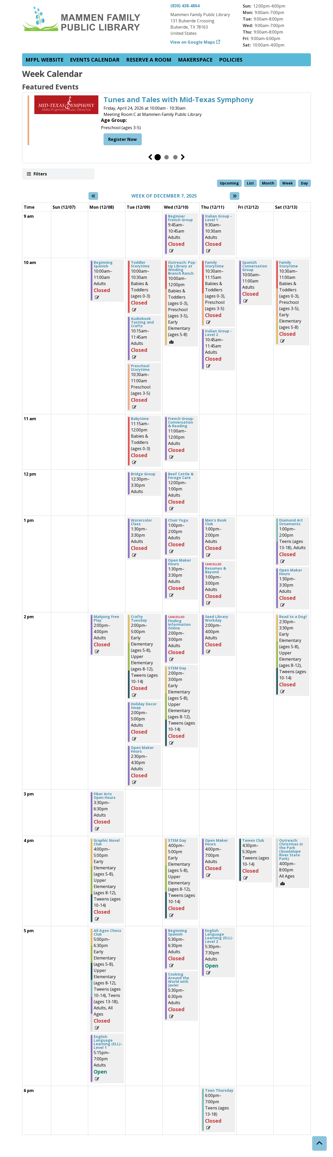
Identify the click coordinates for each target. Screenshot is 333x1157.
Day (304, 183)
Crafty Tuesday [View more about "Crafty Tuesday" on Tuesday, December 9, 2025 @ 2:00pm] (139, 618)
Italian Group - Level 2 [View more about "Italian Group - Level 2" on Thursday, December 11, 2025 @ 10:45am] (218, 333)
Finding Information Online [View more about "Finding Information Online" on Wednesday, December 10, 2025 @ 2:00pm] (179, 624)
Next (183, 157)
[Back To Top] (319, 1143)
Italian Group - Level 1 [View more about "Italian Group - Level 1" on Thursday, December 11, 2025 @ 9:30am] (218, 218)
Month (268, 183)
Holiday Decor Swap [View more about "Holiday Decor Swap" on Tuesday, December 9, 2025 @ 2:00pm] (144, 705)
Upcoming (229, 183)
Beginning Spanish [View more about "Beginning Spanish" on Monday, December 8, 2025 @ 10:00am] (103, 264)
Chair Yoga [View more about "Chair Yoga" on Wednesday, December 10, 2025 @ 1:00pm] (178, 520)
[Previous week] (93, 196)
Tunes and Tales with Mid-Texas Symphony (178, 99)
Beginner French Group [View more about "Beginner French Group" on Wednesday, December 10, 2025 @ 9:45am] (180, 218)
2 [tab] (166, 157)
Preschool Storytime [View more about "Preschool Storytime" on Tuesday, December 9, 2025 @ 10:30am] (140, 367)
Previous (150, 157)
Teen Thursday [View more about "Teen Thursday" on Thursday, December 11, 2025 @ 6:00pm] (219, 1090)
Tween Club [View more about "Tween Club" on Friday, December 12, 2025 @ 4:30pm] (253, 840)
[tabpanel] (166, 121)
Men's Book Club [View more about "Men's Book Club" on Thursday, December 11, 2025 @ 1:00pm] (216, 522)
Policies (230, 59)
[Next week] (234, 196)
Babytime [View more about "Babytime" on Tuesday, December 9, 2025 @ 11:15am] (140, 418)
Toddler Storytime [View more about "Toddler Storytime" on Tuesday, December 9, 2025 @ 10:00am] (140, 264)
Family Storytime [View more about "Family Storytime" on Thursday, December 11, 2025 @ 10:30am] (214, 264)
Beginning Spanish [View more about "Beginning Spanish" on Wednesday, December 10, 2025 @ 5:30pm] (177, 932)
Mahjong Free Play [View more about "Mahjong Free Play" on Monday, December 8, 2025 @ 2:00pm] (106, 618)
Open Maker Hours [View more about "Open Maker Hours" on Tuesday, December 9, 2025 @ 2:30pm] (142, 749)
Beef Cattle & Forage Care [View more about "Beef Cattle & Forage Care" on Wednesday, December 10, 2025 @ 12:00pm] (181, 475)
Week (287, 183)
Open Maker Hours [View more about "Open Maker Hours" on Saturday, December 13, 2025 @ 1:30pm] (290, 572)
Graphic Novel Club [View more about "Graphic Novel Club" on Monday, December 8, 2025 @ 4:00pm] (107, 842)
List (250, 183)
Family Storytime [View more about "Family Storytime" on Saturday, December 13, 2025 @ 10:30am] (288, 264)
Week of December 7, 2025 (164, 196)
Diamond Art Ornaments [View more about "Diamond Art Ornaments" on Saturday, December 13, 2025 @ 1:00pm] (291, 522)
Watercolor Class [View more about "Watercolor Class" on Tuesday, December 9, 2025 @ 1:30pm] (141, 522)
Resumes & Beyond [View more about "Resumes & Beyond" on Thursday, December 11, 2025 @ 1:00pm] (215, 570)
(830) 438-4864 (185, 6)
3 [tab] (175, 157)
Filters (39, 174)
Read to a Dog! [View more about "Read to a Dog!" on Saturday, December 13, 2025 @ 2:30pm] (293, 617)
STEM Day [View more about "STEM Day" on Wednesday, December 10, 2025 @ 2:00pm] (177, 668)
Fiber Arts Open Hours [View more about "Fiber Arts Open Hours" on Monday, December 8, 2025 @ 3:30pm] (105, 795)
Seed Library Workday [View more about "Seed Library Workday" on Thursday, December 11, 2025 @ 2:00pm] (216, 618)
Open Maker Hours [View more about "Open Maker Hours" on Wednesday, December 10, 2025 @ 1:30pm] (179, 562)
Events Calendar (95, 59)
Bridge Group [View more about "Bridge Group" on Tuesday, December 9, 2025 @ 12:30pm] (143, 474)
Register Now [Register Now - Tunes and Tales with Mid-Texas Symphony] (122, 139)
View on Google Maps (192, 42)
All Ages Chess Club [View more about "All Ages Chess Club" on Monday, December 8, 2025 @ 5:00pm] (107, 932)
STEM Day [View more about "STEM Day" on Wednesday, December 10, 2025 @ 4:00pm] (177, 840)
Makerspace (195, 59)
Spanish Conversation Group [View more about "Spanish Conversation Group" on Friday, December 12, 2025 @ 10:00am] (254, 266)
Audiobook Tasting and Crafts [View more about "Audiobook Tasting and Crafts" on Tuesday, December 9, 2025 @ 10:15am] (142, 322)
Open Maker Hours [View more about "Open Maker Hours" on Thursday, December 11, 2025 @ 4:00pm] (216, 842)
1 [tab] (158, 157)
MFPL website (44, 59)
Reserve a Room (148, 59)
